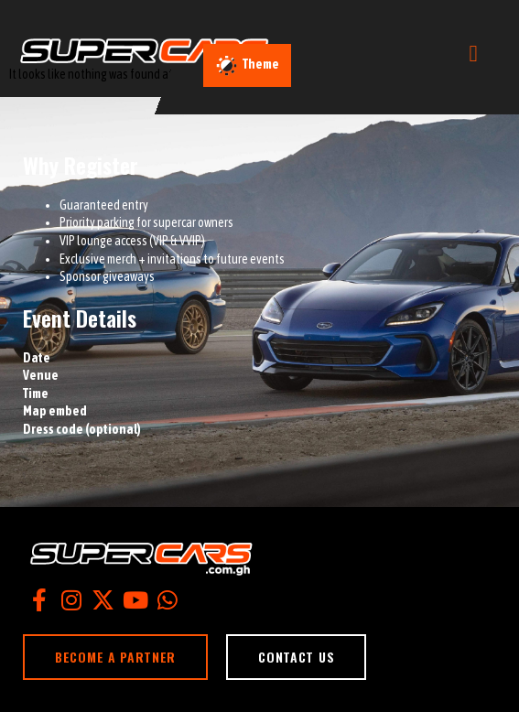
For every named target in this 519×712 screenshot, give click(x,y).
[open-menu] (474, 53)
